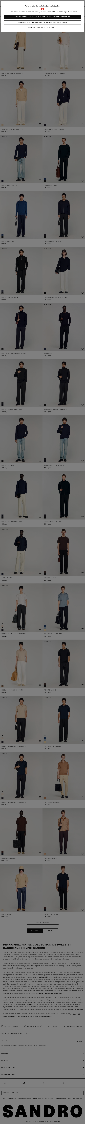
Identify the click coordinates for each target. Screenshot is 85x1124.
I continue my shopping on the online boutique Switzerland (42, 22)
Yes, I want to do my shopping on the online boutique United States (42, 17)
